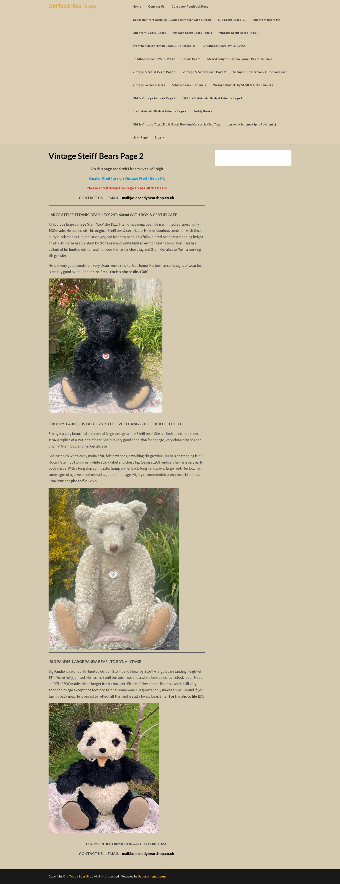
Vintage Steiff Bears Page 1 (192, 32)
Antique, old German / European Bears (260, 72)
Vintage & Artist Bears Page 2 (204, 72)
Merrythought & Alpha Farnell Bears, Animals (239, 59)
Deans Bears (191, 59)
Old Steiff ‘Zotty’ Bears (149, 32)
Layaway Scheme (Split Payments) (252, 124)
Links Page (140, 137)
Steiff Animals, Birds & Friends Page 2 (159, 111)
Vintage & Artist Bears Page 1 (154, 72)
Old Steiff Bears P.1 (231, 19)
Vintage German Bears (148, 85)
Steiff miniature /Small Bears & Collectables (164, 45)
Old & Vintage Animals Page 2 (153, 98)
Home (136, 6)
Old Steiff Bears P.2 (266, 19)
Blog (158, 137)
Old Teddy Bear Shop (72, 6)
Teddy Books (202, 111)
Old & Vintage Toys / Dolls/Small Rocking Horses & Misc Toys (176, 124)
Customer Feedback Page (190, 6)
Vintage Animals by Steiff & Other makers (243, 85)
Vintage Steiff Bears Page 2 (238, 32)
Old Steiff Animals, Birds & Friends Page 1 (212, 98)
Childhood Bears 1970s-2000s (153, 59)
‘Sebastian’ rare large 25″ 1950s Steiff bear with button (171, 19)
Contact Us (156, 6)
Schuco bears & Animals (189, 85)
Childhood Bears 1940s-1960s (224, 45)
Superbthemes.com (152, 876)
